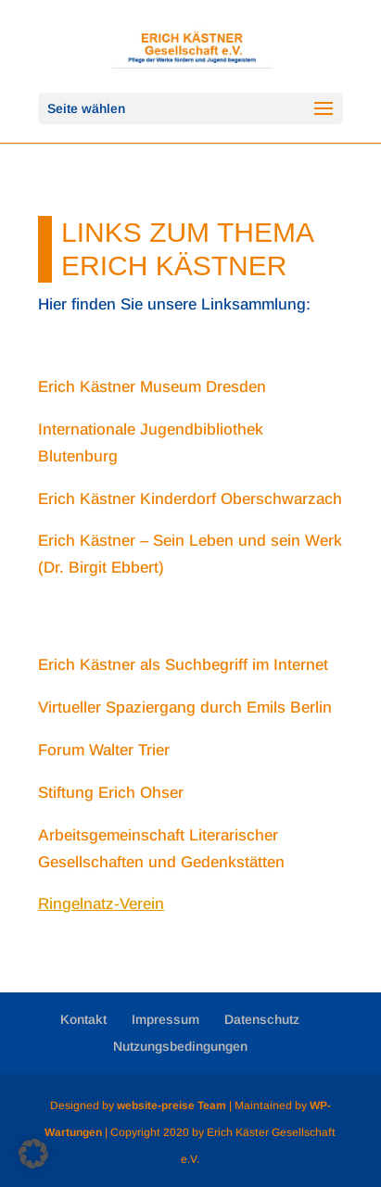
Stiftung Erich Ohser (111, 793)
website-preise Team (171, 1105)
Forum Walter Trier (104, 750)
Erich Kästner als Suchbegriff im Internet (183, 665)
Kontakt (83, 1019)
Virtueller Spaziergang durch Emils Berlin (185, 707)
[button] (33, 1153)
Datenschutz (261, 1019)
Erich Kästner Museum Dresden (152, 387)
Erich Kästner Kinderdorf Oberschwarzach (190, 499)
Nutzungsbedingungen (180, 1046)
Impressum (165, 1019)
